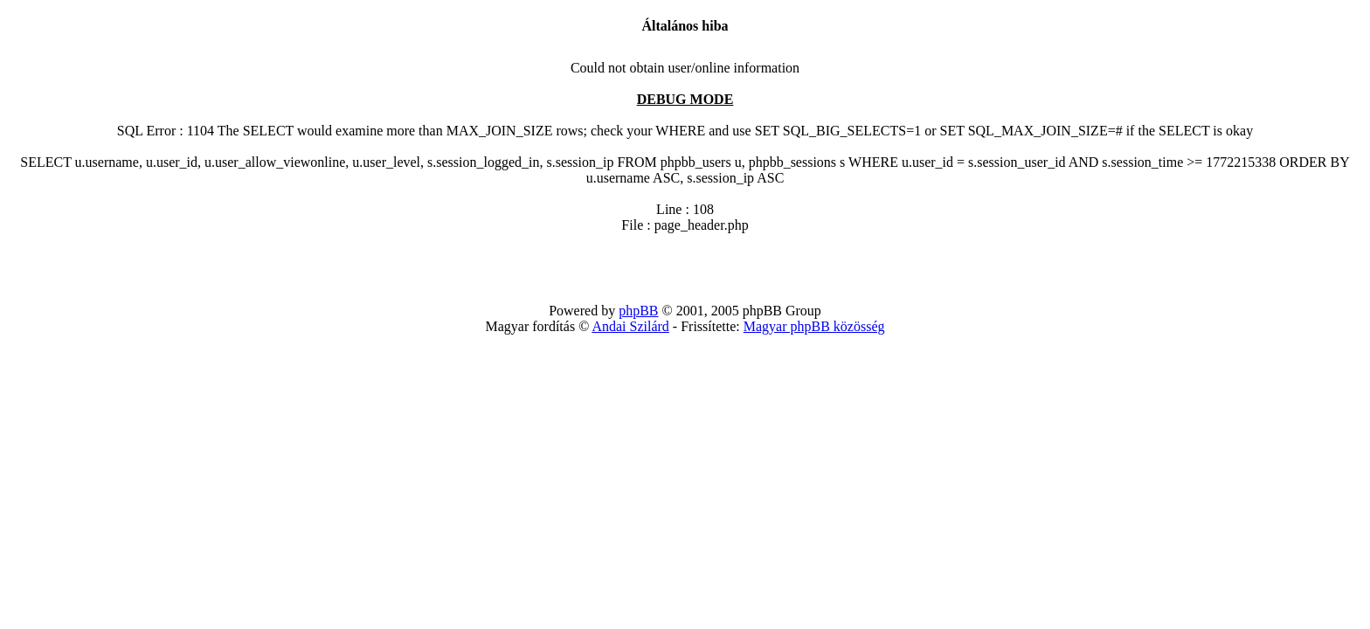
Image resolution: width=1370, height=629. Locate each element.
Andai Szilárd (630, 326)
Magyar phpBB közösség (814, 326)
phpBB (638, 310)
